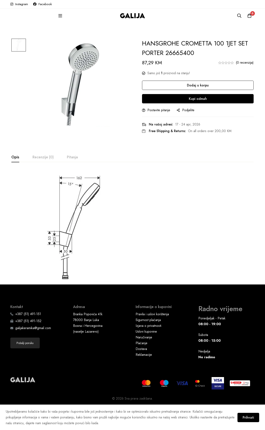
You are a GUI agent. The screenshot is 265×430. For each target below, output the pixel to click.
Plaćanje (141, 367)
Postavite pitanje (160, 110)
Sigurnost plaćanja (148, 344)
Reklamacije (144, 379)
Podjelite (190, 110)
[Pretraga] (239, 15)
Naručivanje (144, 361)
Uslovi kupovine (146, 356)
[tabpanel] (132, 229)
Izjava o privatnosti (148, 350)
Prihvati (248, 417)
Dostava (141, 373)
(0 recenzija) (245, 62)
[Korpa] (249, 15)
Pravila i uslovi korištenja (152, 338)
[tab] (15, 157)
